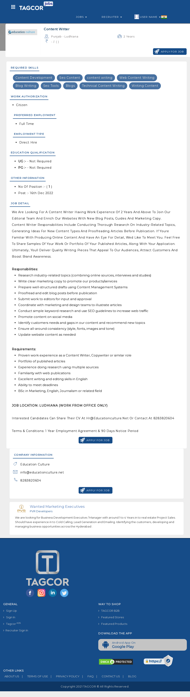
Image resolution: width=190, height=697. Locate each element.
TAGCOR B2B (109, 610)
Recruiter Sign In (15, 630)
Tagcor (12, 623)
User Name (150, 17)
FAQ (86, 676)
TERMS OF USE (33, 676)
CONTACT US (107, 676)
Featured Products (112, 623)
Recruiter (112, 16)
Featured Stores (111, 617)
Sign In (9, 617)
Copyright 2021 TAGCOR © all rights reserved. (95, 686)
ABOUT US (11, 676)
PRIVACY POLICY (63, 676)
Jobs (81, 16)
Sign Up (10, 610)
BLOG (128, 676)
